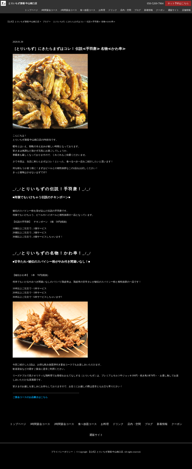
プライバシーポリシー (62, 452)
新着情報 (148, 10)
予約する (6, 462)
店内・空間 (125, 10)
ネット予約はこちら (178, 3)
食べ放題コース (87, 10)
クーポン (160, 10)
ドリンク (112, 10)
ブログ (137, 10)
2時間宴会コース (69, 10)
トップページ (31, 10)
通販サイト (173, 10)
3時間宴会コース (49, 10)
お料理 (102, 10)
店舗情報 (186, 10)
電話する (5, 467)
